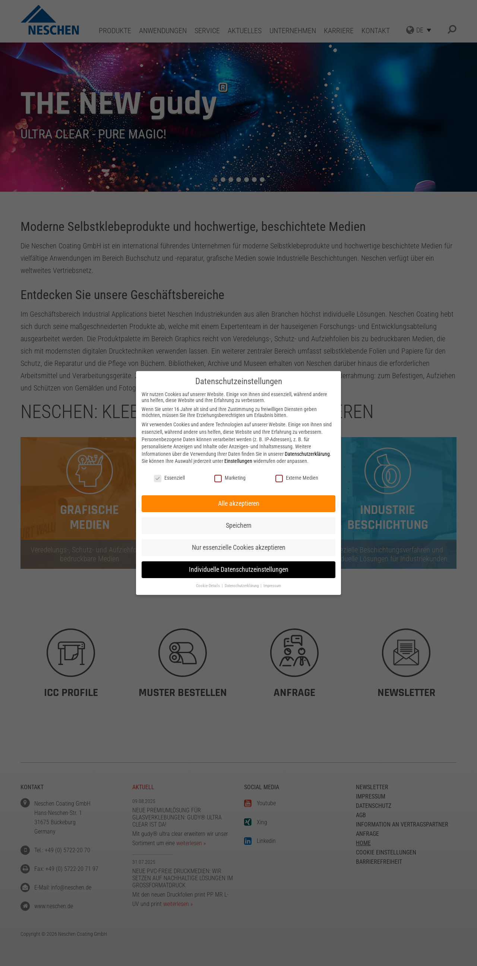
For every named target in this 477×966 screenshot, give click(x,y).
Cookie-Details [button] (208, 585)
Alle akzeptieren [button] (238, 503)
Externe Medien (296, 478)
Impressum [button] (272, 585)
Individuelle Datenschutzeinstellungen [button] (238, 569)
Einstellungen (238, 461)
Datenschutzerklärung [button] (242, 585)
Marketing (230, 478)
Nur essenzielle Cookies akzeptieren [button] (238, 547)
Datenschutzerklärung (307, 454)
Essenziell (169, 478)
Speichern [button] (239, 525)
